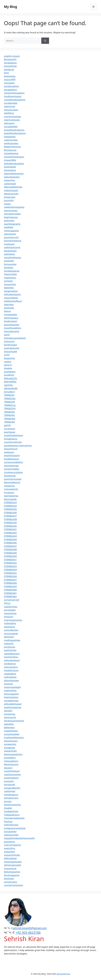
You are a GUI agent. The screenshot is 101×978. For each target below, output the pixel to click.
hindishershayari (12, 96)
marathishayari (12, 771)
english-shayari (12, 56)
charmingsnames (13, 620)
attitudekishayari (13, 703)
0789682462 (10, 596)
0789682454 (10, 569)
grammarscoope (12, 479)
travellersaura (11, 670)
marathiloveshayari (14, 156)
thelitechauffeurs (13, 301)
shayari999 (9, 79)
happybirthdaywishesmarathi (19, 838)
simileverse (10, 663)
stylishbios (9, 254)
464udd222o (10, 378)
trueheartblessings (14, 737)
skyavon (8, 767)
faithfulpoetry (11, 317)
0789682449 (10, 552)
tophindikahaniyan (14, 173)
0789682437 (10, 515)
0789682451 (10, 559)
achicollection (11, 630)
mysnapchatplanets (14, 817)
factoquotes (10, 264)
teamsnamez (10, 210)
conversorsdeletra (13, 462)
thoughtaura (10, 438)
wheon (7, 311)
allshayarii (9, 123)
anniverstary (10, 881)
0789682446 (10, 542)
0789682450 (10, 556)
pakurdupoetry (12, 176)
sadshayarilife (11, 834)
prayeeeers (10, 757)
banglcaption (11, 291)
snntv (7, 354)
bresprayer (9, 197)
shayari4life (10, 160)
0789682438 (10, 519)
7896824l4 (9, 421)
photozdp (9, 307)
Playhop (8, 821)
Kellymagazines (12, 871)
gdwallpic (9, 724)
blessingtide (10, 499)
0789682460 (10, 589)
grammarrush (11, 237)
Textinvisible (10, 274)
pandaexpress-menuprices (18, 445)
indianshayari (11, 190)
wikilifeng (9, 113)
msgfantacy (10, 277)
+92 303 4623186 (28, 932)
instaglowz (9, 747)
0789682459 (10, 586)
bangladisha (10, 89)
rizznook (8, 683)
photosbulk (10, 166)
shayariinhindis (12, 854)
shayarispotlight (12, 687)
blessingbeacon (12, 482)
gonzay (7, 801)
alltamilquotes (11, 680)
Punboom (9, 492)
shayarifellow (11, 297)
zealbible (8, 227)
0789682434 (10, 505)
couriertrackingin (13, 442)
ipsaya (7, 203)
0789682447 (10, 546)
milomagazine (11, 230)
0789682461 (10, 593)
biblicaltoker (10, 858)
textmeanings (11, 495)
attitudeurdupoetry (14, 163)
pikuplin (8, 710)
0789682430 (10, 526)
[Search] (45, 41)
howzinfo (9, 643)
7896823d (9, 395)
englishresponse (12, 707)
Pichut (7, 603)
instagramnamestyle (15, 828)
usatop (7, 361)
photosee (9, 878)
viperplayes (10, 233)
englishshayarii (12, 455)
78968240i (9, 411)
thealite (8, 807)
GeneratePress (63, 973)
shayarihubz (10, 750)
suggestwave (11, 730)
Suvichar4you (11, 656)
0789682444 (10, 539)
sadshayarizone (12, 247)
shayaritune (10, 868)
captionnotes (11, 139)
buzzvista (9, 200)
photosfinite (10, 66)
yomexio (8, 280)
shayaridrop (10, 613)
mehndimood (11, 824)
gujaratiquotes (11, 324)
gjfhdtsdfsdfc (11, 388)
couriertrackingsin (13, 885)
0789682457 (10, 579)
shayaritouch (10, 448)
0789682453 (10, 566)
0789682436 (10, 512)
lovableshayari (11, 458)
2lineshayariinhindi (14, 720)
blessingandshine (13, 754)
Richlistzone (10, 150)
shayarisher (10, 284)
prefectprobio (11, 143)
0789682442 (10, 532)
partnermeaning (12, 240)
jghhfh (7, 425)
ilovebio (8, 368)
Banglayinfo (10, 59)
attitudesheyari (12, 660)
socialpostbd (10, 103)
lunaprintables (11, 468)
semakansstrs (11, 797)
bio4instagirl (10, 321)
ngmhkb (8, 385)
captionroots (10, 606)
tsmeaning (9, 713)
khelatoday (10, 76)
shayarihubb (10, 351)
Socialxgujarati (11, 270)
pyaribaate (9, 432)
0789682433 (10, 502)
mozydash (9, 82)
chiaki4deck (10, 673)
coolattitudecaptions (15, 99)
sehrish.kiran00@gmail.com (29, 928)
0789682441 (10, 529)
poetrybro (9, 220)
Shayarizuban (11, 109)
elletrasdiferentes (13, 186)
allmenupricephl (12, 864)
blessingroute (11, 193)
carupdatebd (10, 126)
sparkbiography (12, 223)
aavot (7, 334)
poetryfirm (9, 848)
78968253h (10, 408)
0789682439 (10, 522)
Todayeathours (12, 814)
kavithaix (8, 267)
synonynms (10, 717)
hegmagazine (11, 697)
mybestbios (10, 623)
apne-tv (8, 364)
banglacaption (11, 86)
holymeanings (11, 465)
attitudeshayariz (12, 294)
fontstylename (11, 331)
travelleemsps (11, 700)
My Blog (10, 6)
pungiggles (10, 609)
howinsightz (10, 690)
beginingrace (11, 217)
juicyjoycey (9, 646)
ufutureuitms (11, 666)
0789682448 (10, 549)
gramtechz (9, 841)
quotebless (10, 371)
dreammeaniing (12, 804)
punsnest (9, 781)
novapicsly (9, 485)
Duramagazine (11, 875)
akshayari (9, 636)
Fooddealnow (11, 811)
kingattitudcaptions (14, 129)
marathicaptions (12, 327)
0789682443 (10, 536)
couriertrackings (12, 116)
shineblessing (11, 153)
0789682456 (10, 576)
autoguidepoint (12, 787)
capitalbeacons (12, 653)
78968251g (10, 405)
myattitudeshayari (13, 435)
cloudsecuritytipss (13, 472)
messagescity (11, 489)
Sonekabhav (10, 62)
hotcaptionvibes (12, 213)
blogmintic (9, 358)
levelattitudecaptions (15, 133)
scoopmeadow (11, 734)
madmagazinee (12, 640)
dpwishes (9, 287)
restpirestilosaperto (14, 92)
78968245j (9, 415)
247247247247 (11, 599)
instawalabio (10, 314)
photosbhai (10, 170)
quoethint (9, 374)
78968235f (9, 401)
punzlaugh (9, 784)
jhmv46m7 (9, 391)
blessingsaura (11, 764)
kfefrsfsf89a (10, 381)
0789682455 (10, 573)
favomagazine (11, 693)
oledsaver (9, 452)
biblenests (9, 727)
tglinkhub (9, 69)
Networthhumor (12, 146)
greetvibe (9, 260)
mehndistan (10, 677)
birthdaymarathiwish (15, 338)
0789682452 (10, 562)
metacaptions (11, 760)
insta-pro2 (9, 341)
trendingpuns (11, 794)
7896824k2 (9, 418)
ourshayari (9, 428)
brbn (6, 72)
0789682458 (10, 583)
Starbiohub (10, 475)
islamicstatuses (12, 119)
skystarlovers (11, 740)
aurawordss (10, 744)
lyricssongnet (11, 633)
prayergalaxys (11, 777)
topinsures (9, 106)
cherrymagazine (12, 844)
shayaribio (9, 851)
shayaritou (9, 180)
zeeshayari (9, 626)
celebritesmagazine (14, 207)
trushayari (9, 244)
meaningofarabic (13, 861)
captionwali (10, 183)
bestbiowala (10, 250)
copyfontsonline (12, 774)
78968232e (9, 398)
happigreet (10, 136)
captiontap (9, 791)
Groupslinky (10, 831)
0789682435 (10, 509)
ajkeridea (9, 304)
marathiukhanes (12, 257)
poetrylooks (10, 650)
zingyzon (8, 616)
